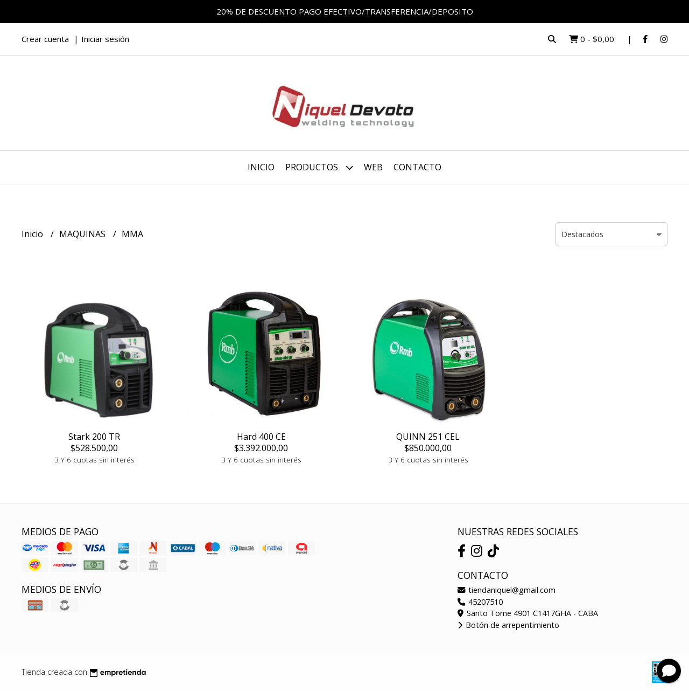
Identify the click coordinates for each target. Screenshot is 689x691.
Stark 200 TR (94, 437)
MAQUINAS (83, 234)
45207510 (480, 602)
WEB (373, 167)
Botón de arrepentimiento (508, 625)
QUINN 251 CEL (428, 437)
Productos (319, 167)
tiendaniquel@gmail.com (507, 590)
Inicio (261, 167)
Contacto (417, 167)
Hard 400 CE (261, 437)
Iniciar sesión (105, 38)
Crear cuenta (45, 38)
